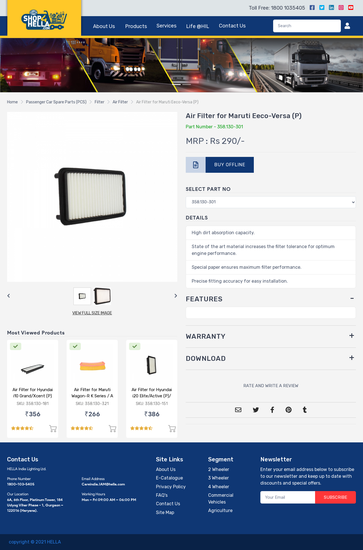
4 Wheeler (218, 486)
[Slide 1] (176, 84)
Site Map (165, 512)
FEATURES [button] (204, 299)
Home (12, 102)
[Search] (307, 26)
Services (166, 26)
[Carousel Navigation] (92, 296)
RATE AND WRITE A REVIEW (270, 385)
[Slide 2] (186, 84)
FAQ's (162, 495)
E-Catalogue (169, 478)
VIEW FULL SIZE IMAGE (92, 313)
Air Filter (120, 102)
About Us (104, 26)
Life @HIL (197, 26)
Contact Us (232, 26)
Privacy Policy (171, 486)
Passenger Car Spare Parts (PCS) (56, 102)
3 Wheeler (218, 478)
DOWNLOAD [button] (206, 359)
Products (136, 26)
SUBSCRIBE (335, 497)
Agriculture (220, 510)
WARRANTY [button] (206, 336)
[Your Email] (288, 497)
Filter (99, 102)
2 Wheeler (218, 469)
